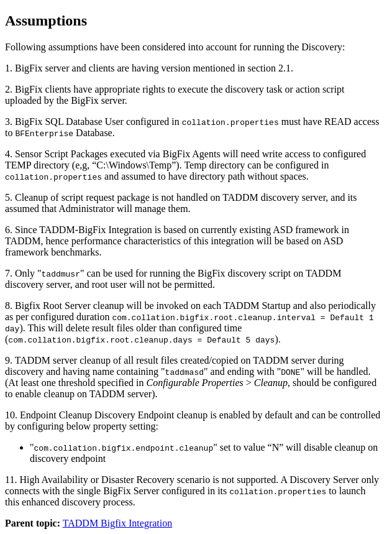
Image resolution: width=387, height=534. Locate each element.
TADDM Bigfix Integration (117, 523)
